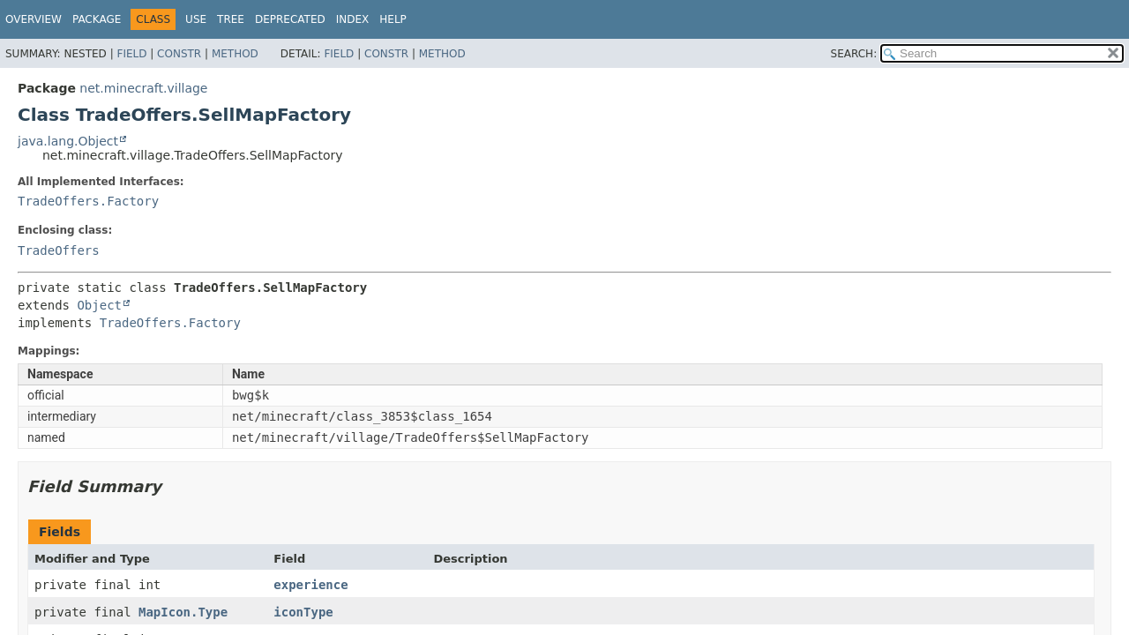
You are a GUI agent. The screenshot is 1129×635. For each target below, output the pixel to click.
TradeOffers (59, 250)
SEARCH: (854, 54)
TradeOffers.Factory (88, 201)
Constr (179, 54)
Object (99, 305)
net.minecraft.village (143, 88)
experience (310, 585)
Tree (230, 19)
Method (235, 54)
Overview (33, 19)
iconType (303, 612)
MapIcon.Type (183, 612)
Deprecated (290, 19)
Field (131, 54)
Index (353, 19)
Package (96, 19)
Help (393, 19)
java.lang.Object (68, 141)
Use (195, 19)
